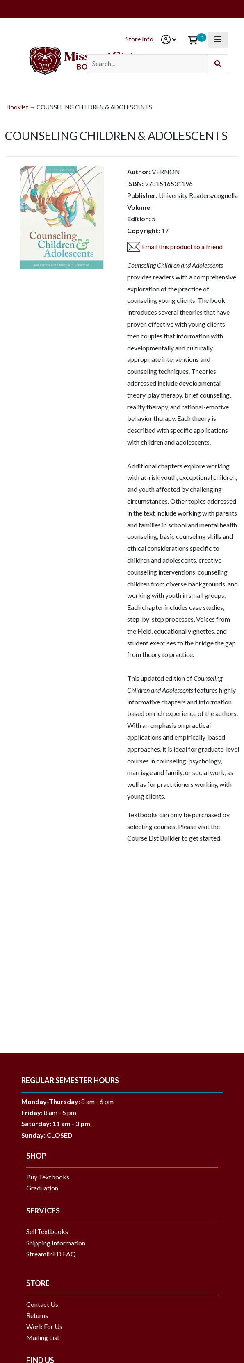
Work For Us (44, 1326)
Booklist (17, 107)
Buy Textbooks (47, 1177)
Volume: (139, 207)
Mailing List (42, 1337)
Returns (37, 1315)
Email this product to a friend (182, 246)
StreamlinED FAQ (51, 1254)
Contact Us (42, 1304)
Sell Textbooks (47, 1231)
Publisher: (142, 195)
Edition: (139, 219)
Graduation (45, 1188)
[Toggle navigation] (218, 40)
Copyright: (143, 230)
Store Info (139, 39)
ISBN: (135, 183)
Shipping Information (55, 1243)
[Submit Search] (218, 63)
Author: (139, 171)
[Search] (147, 63)
